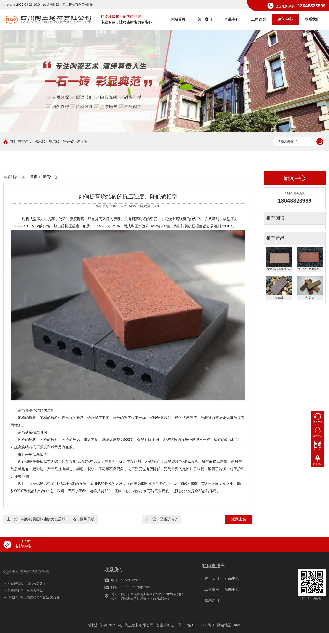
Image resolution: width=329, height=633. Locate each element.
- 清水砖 (38, 141)
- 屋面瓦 (81, 141)
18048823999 (312, 5)
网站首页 (178, 19)
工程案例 (258, 19)
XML (237, 625)
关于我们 (204, 19)
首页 (33, 177)
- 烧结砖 (53, 141)
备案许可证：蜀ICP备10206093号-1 (185, 625)
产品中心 (231, 19)
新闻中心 (285, 19)
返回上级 (238, 519)
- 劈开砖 (67, 141)
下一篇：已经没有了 (161, 519)
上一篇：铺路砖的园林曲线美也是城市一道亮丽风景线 (51, 519)
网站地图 (224, 625)
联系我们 (312, 19)
